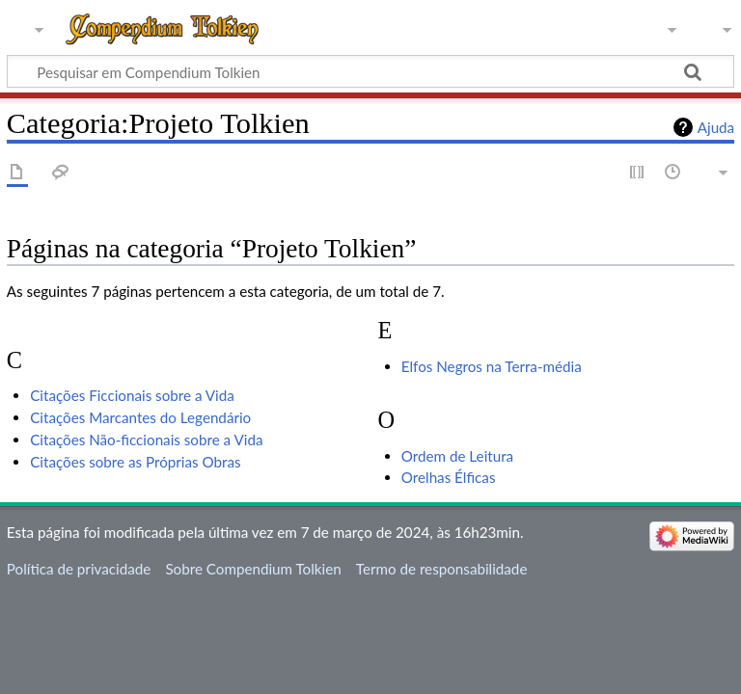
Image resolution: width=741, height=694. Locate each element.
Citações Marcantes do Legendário (140, 417)
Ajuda (716, 127)
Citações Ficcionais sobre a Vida (132, 395)
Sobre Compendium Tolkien (253, 568)
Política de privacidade (79, 568)
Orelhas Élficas (448, 477)
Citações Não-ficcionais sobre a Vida (146, 439)
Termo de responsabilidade (442, 568)
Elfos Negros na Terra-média (491, 366)
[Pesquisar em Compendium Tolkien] (370, 71)
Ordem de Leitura (457, 456)
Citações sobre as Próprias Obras (135, 461)
